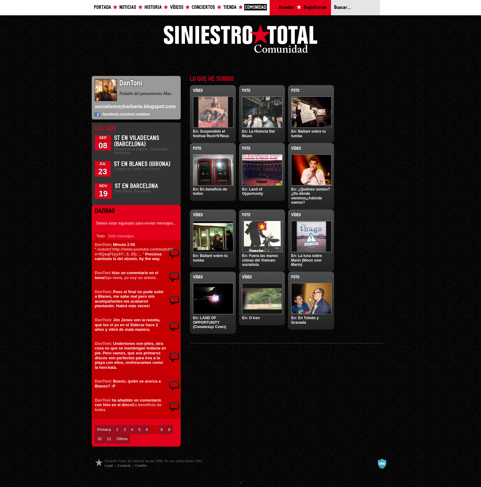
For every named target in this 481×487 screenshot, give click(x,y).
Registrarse (315, 7)
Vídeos (176, 7)
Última (121, 438)
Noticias (127, 7)
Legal (109, 465)
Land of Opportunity (252, 191)
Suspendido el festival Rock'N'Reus (211, 133)
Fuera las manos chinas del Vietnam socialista (260, 260)
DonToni (103, 244)
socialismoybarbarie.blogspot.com (135, 106)
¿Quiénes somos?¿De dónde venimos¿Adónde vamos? (310, 196)
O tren (254, 318)
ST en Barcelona (136, 186)
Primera (104, 429)
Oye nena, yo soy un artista (130, 277)
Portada (102, 7)
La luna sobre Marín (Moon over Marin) (306, 260)
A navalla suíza (382, 464)
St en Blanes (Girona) (142, 164)
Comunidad (255, 7)
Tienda (230, 7)
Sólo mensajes (121, 236)
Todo (100, 236)
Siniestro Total (240, 40)
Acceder (286, 7)
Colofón (141, 465)
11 (109, 438)
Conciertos (203, 7)
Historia (153, 7)
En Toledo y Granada (305, 320)
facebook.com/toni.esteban (126, 114)
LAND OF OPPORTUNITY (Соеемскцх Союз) (209, 322)
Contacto (124, 465)
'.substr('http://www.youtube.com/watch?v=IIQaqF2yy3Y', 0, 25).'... (134, 251)
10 (99, 438)
